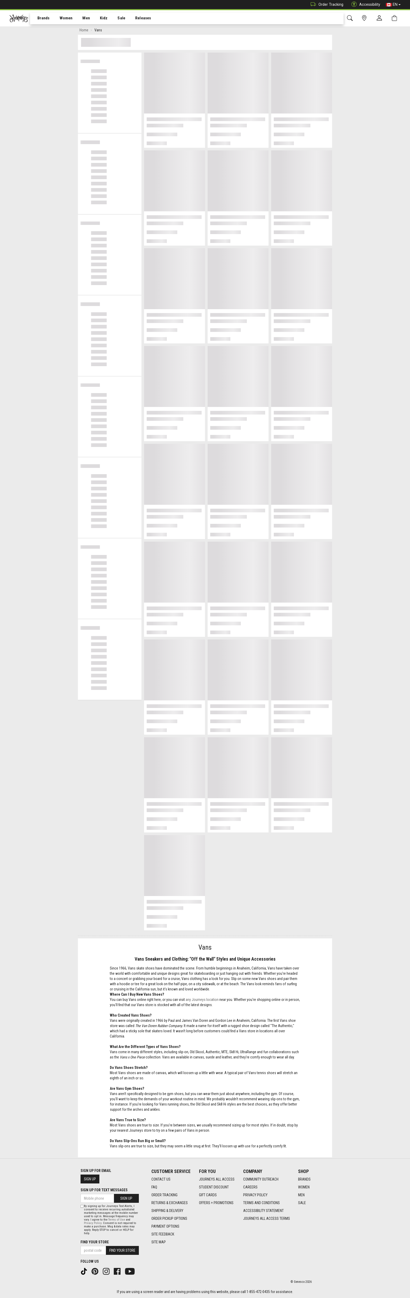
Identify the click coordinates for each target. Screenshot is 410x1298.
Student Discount (214, 1187)
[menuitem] (40, 18)
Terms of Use (116, 1219)
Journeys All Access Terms (266, 1218)
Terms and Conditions (261, 1203)
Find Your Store (95, 1242)
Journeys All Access (217, 1179)
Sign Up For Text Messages (104, 1190)
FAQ (154, 1187)
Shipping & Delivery (167, 1211)
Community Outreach (260, 1179)
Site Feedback (162, 1234)
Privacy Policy (255, 1195)
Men (81, 18)
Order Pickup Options (169, 1218)
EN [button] (393, 5)
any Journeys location (202, 1001)
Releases (135, 18)
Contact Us (160, 1179)
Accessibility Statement (263, 1211)
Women (62, 18)
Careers (250, 1187)
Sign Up (90, 1179)
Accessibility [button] (364, 4)
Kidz (98, 18)
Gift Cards (208, 1195)
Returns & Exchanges (169, 1203)
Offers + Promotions (216, 1203)
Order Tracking (325, 4)
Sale (114, 18)
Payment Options (165, 1226)
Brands (40, 18)
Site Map (158, 1242)
